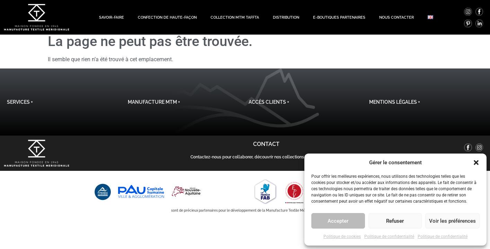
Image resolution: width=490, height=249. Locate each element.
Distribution (286, 15)
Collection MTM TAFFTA (235, 15)
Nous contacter (396, 15)
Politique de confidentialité (389, 236)
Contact (266, 148)
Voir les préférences (452, 221)
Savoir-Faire (111, 15)
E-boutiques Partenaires (339, 15)
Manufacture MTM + (154, 107)
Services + (20, 107)
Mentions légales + (394, 107)
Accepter (338, 221)
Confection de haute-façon (167, 15)
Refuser (395, 221)
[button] (476, 162)
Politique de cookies (342, 236)
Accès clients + (269, 107)
